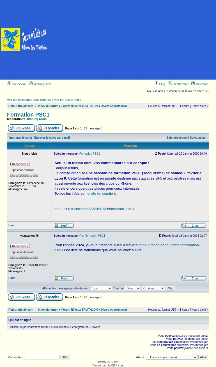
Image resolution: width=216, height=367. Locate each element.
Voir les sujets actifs (67, 99)
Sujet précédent (177, 137)
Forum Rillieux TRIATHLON (79, 106)
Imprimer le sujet (21, 137)
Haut (11, 225)
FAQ (160, 84)
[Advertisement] (132, 40)
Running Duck (36, 118)
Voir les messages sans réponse (29, 99)
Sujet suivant (198, 137)
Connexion (17, 84)
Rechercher (179, 84)
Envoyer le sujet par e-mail (52, 137)
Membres (199, 84)
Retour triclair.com (20, 106)
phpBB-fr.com (115, 365)
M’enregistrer (40, 84)
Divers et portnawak (114, 106)
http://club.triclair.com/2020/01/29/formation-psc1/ (94, 209)
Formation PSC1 (28, 115)
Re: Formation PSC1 (92, 235)
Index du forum (48, 106)
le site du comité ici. (102, 193)
